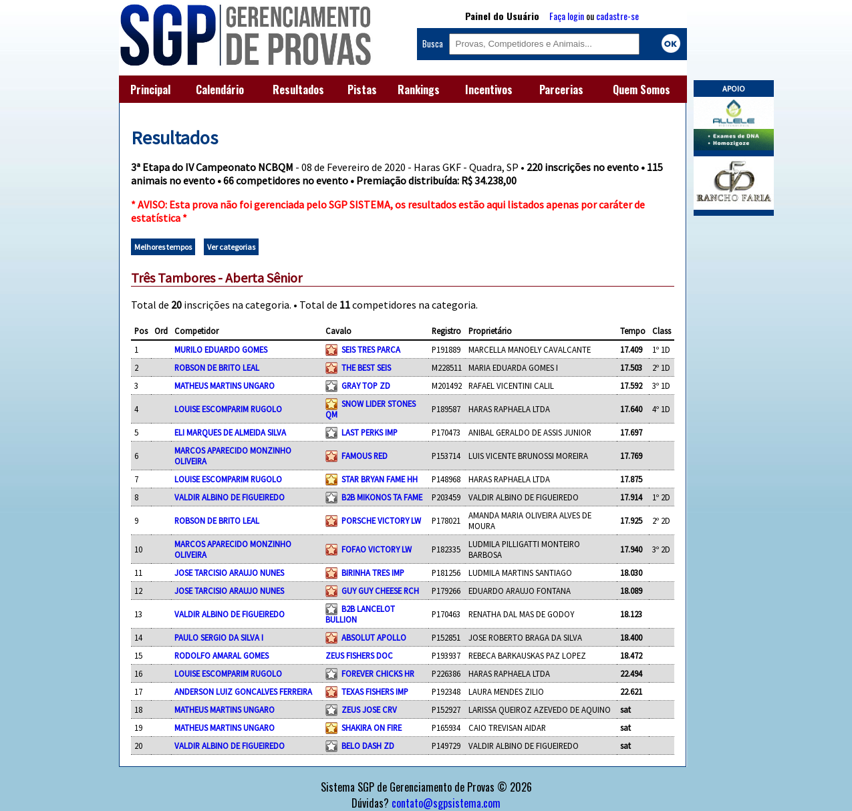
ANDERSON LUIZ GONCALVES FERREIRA (243, 691)
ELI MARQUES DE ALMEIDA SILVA (230, 432)
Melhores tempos (163, 247)
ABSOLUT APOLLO (373, 637)
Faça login (566, 16)
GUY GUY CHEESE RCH (380, 590)
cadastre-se (617, 16)
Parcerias (561, 90)
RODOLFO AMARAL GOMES (221, 655)
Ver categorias (231, 247)
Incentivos (489, 90)
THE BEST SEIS (366, 367)
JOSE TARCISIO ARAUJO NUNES (229, 572)
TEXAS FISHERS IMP (374, 691)
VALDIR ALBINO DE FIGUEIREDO (229, 497)
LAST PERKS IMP (369, 432)
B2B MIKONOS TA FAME (381, 497)
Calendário (220, 90)
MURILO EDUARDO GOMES (220, 349)
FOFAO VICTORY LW (376, 549)
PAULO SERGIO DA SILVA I (218, 637)
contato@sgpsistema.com (446, 803)
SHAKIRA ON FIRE (371, 727)
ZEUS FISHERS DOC (359, 655)
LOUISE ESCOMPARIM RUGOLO (228, 408)
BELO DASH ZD (367, 745)
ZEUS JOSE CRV (369, 709)
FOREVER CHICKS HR (377, 673)
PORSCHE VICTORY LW (381, 520)
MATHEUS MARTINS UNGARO (224, 385)
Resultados (298, 90)
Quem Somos (641, 90)
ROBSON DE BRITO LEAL (216, 367)
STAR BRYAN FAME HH (379, 479)
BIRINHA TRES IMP (372, 572)
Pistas (362, 90)
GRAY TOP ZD (365, 385)
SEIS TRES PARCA (370, 349)
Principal (150, 90)
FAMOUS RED (364, 455)
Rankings (419, 90)
